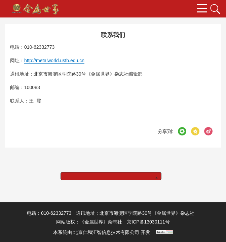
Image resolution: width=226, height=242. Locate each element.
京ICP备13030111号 (148, 222)
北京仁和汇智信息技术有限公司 (106, 232)
